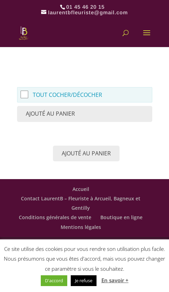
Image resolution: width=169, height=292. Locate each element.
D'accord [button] (54, 280)
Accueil (80, 189)
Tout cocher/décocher (67, 95)
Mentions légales (81, 227)
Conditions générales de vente (55, 217)
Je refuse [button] (83, 280)
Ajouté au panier (50, 113)
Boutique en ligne (121, 217)
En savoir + (115, 280)
